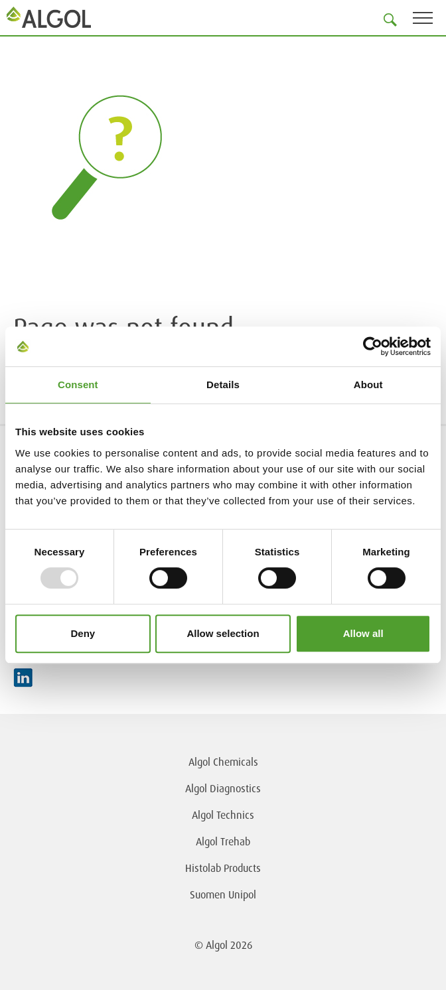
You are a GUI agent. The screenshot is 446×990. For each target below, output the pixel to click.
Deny (82, 633)
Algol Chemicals (223, 761)
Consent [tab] (78, 384)
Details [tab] (223, 384)
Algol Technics (223, 814)
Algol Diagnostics (223, 788)
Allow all (363, 633)
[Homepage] (50, 17)
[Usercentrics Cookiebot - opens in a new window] (373, 346)
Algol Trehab (223, 841)
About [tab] (368, 384)
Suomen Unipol (223, 894)
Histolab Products (223, 868)
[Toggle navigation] (429, 20)
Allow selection (222, 633)
